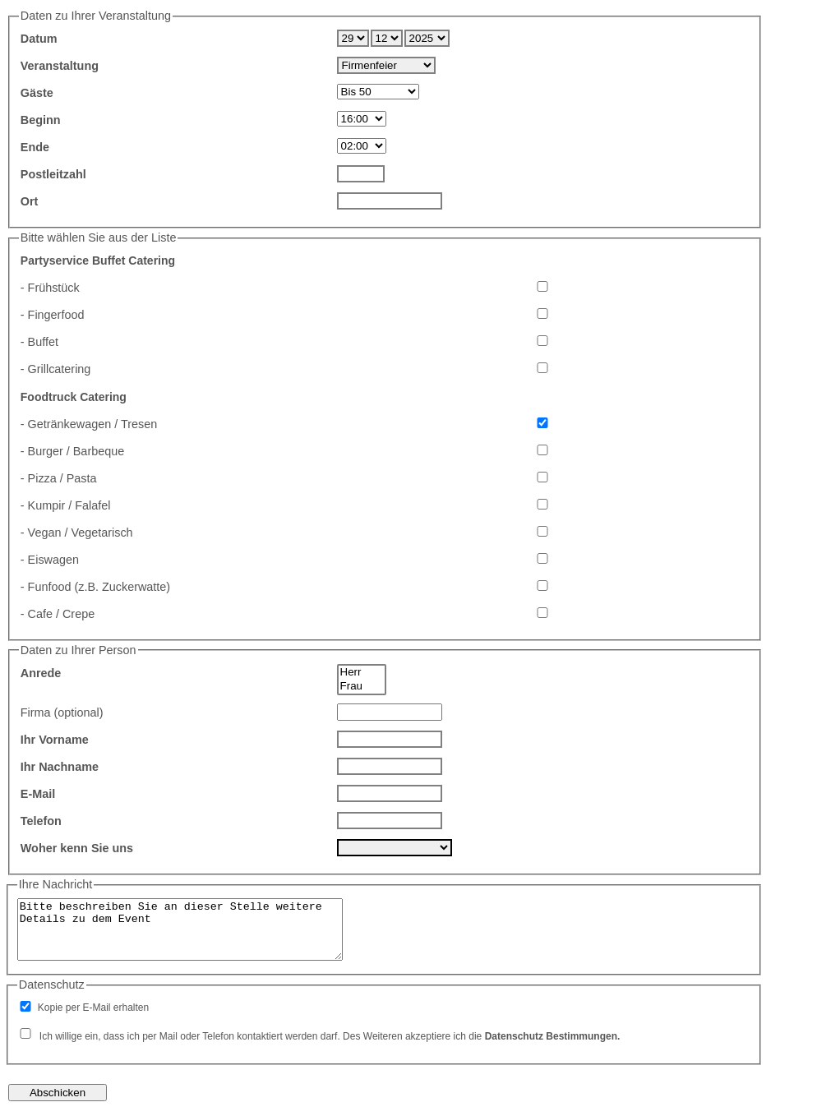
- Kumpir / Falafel (66, 505)
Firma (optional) (62, 712)
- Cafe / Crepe (58, 613)
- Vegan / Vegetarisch (77, 532)
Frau (362, 687)
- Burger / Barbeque (72, 451)
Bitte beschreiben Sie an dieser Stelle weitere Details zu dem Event (180, 929)
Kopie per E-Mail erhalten (93, 1007)
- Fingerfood (53, 314)
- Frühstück (50, 287)
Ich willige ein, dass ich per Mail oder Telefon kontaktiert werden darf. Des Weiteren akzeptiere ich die (330, 1036)
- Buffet (39, 341)
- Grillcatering (56, 369)
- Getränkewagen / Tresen (89, 424)
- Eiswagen (50, 559)
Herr (362, 673)
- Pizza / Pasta (59, 478)
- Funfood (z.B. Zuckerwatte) (95, 586)
